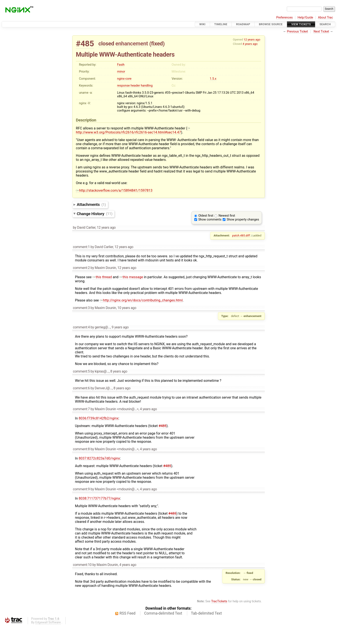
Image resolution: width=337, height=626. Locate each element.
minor (121, 71)
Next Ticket (321, 31)
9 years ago (120, 327)
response (123, 85)
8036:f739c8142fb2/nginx (98, 418)
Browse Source (271, 24)
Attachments (91, 204)
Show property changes (243, 219)
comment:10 (82, 565)
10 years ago (126, 308)
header (135, 85)
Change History (94, 213)
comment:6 (81, 388)
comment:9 (81, 489)
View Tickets (301, 24)
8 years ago (118, 371)
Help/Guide (305, 17)
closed (106, 43)
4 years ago (250, 43)
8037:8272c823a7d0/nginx (99, 458)
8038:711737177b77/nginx (99, 498)
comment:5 (81, 371)
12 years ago (252, 39)
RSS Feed (127, 613)
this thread (102, 277)
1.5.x (213, 79)
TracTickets (219, 601)
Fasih (120, 65)
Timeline (220, 24)
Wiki (202, 24)
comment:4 (81, 327)
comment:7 (81, 409)
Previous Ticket (297, 31)
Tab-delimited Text (206, 613)
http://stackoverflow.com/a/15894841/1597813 (114, 190)
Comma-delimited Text (163, 613)
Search (325, 24)
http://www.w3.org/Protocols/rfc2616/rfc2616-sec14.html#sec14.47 (133, 130)
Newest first (227, 215)
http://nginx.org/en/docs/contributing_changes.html (141, 300)
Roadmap (243, 24)
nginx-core (124, 79)
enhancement (131, 43)
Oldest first (205, 215)
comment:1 (81, 247)
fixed (157, 43)
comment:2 (81, 268)
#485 (85, 43)
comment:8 (81, 449)
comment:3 (81, 308)
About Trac (325, 17)
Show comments (210, 219)
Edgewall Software (48, 622)
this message (131, 277)
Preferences (284, 17)
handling (147, 85)
